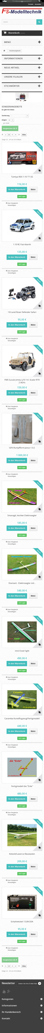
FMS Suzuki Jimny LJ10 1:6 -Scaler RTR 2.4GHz (22, 381)
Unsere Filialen (13, 76)
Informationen (13, 58)
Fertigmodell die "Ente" (22, 786)
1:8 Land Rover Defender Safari (22, 312)
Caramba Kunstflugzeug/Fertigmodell (22, 718)
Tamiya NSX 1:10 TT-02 (22, 176)
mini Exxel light (22, 650)
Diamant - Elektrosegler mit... (22, 583)
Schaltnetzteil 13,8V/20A (22, 921)
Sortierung (6, 115)
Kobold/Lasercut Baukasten (22, 853)
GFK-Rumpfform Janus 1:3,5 (22, 447)
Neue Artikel (11, 67)
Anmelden (38, 4)
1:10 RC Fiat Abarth (22, 244)
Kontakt (30, 4)
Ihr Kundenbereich (11, 1012)
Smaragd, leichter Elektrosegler (22, 515)
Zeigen (4, 120)
